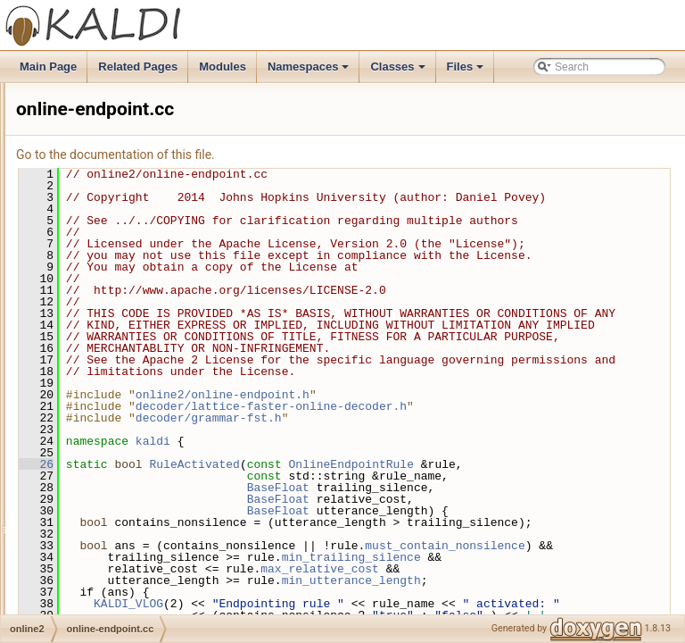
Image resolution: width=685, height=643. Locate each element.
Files (467, 71)
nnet (69, 201)
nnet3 (72, 260)
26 (259, 557)
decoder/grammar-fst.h (432, 511)
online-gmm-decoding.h (129, 495)
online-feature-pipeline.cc (133, 397)
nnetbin (76, 299)
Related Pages (137, 66)
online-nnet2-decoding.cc (133, 594)
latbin (72, 142)
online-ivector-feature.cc (130, 515)
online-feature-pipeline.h (130, 417)
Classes (398, 71)
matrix (73, 181)
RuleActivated (417, 557)
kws (68, 83)
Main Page (48, 66)
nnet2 (72, 220)
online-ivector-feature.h (128, 535)
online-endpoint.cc (116, 358)
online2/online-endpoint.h (445, 488)
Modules (222, 66)
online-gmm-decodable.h (132, 456)
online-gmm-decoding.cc (131, 476)
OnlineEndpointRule (574, 557)
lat (64, 122)
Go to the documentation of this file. (338, 154)
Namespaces (310, 71)
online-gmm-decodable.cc (134, 436)
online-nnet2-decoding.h (130, 613)
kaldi (376, 534)
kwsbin (75, 102)
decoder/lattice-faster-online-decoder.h (494, 499)
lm (64, 161)
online (73, 319)
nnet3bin (79, 279)
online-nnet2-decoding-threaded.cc (155, 554)
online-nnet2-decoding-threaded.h (153, 574)
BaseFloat (501, 604)
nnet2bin (79, 240)
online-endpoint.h (114, 378)
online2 (76, 338)
